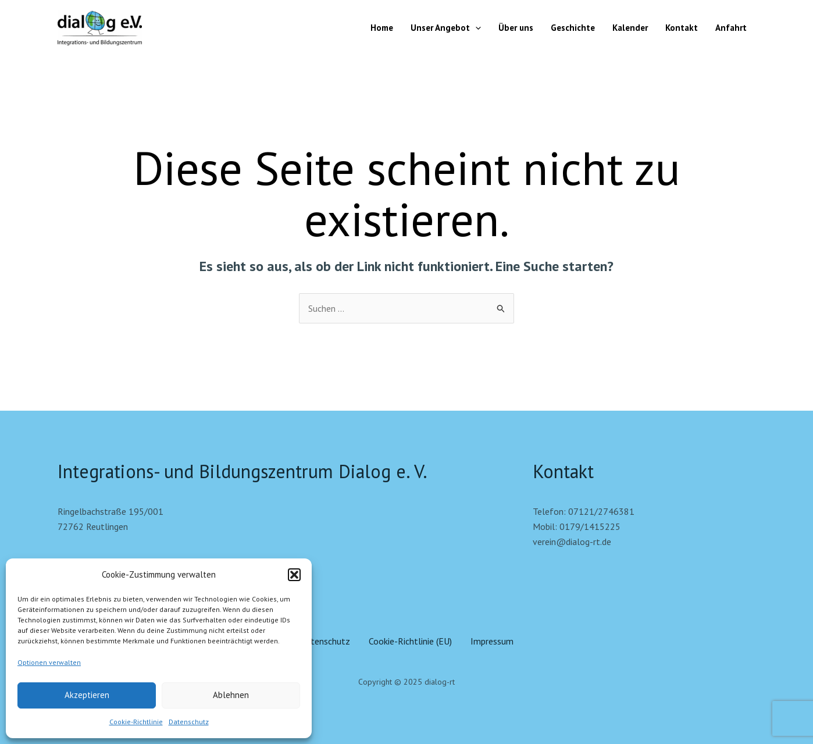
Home (381, 27)
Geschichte (573, 27)
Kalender (630, 27)
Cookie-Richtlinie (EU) (410, 641)
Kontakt (681, 27)
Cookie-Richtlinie (136, 721)
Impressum (492, 641)
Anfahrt (731, 27)
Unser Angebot (446, 28)
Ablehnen (231, 694)
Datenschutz (189, 721)
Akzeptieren (87, 694)
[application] (475, 28)
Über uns (515, 27)
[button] (294, 575)
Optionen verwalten (49, 662)
